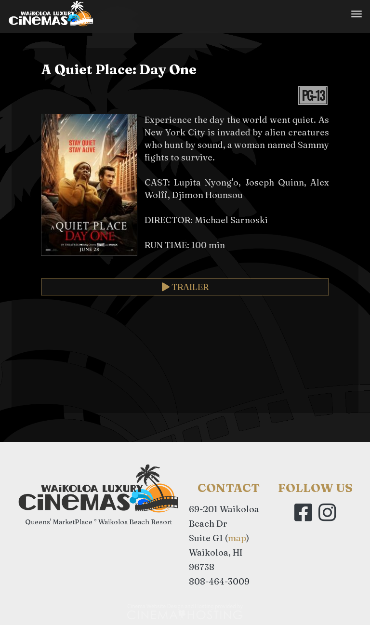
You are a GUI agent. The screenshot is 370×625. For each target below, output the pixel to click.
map (237, 538)
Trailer (185, 287)
